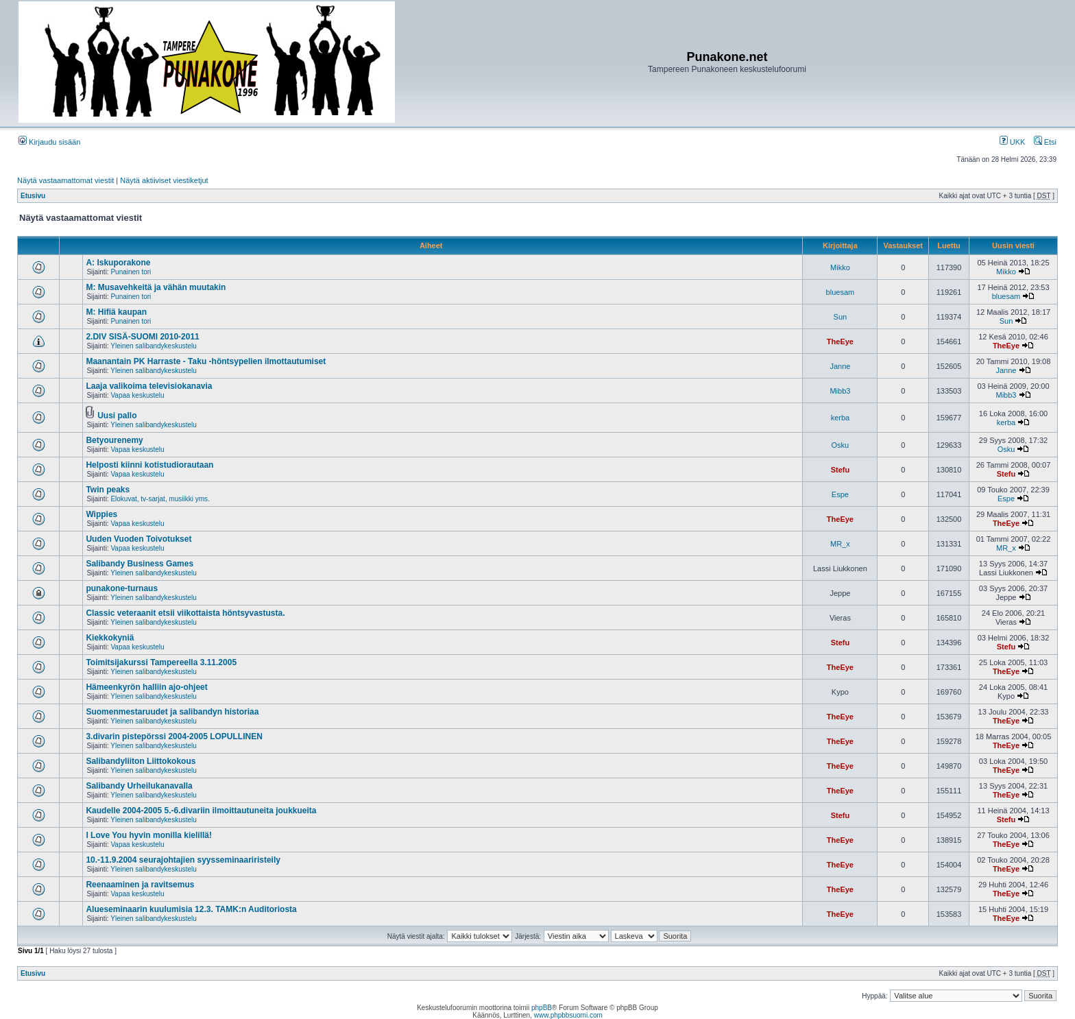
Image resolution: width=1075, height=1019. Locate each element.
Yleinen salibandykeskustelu (153, 346)
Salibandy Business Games (139, 563)
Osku (840, 445)
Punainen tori (130, 272)
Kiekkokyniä (110, 638)
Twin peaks (108, 489)
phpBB (541, 1007)
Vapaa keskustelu (137, 395)
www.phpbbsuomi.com (568, 1015)
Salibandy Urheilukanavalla (139, 786)
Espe (840, 494)
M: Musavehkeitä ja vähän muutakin (156, 287)
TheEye (840, 341)
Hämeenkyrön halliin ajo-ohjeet (146, 687)
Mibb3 (840, 391)
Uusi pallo (116, 415)
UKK (1013, 142)
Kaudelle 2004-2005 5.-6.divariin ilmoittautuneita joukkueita (201, 810)
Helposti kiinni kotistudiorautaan (149, 465)
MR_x (840, 544)
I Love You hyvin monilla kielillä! (149, 835)
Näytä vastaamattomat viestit (65, 180)
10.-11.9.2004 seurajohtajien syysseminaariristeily (183, 860)
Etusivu (33, 196)
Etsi (1045, 142)
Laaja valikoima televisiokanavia (149, 386)
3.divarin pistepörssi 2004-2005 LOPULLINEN (174, 736)
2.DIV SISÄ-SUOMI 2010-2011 (142, 336)
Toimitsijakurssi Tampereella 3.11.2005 (161, 662)
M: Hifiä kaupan (116, 312)
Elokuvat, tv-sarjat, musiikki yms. (159, 499)
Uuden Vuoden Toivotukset (138, 539)
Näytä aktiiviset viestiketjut (164, 180)
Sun (840, 317)
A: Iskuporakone (118, 262)
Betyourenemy (114, 440)
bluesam (840, 292)
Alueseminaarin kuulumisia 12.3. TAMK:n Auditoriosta (191, 909)
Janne (840, 366)
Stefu (840, 470)
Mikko (840, 267)
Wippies (101, 514)
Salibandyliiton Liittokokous (140, 761)
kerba (840, 417)
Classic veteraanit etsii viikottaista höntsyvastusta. (185, 613)
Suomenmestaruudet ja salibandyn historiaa (172, 712)
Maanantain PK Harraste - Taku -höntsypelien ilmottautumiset (206, 361)
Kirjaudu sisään (49, 142)
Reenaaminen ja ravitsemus (140, 884)
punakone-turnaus (122, 588)
